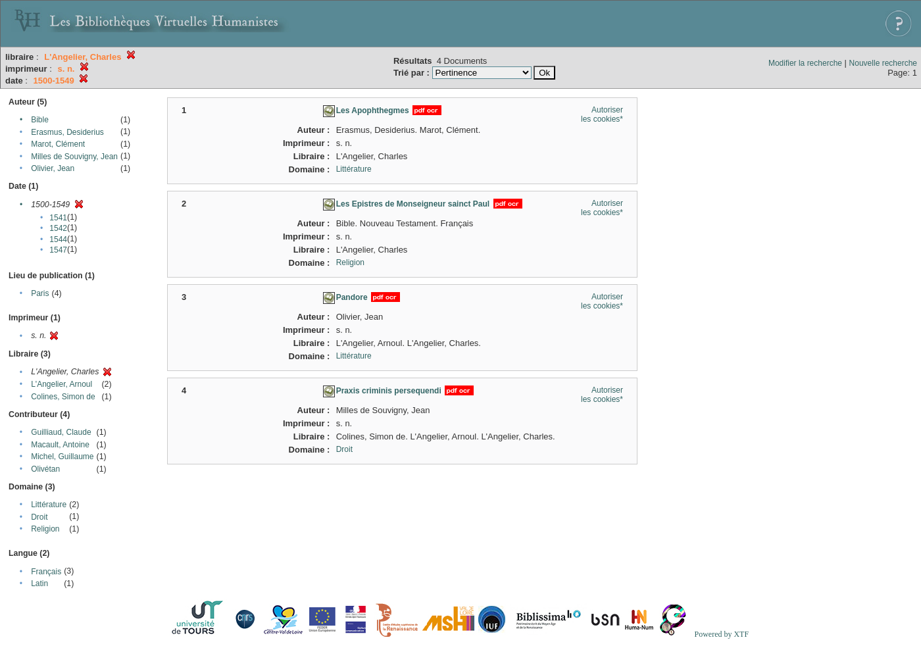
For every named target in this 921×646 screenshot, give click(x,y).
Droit (39, 517)
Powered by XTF (721, 634)
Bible (40, 119)
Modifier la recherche (805, 63)
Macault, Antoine (60, 444)
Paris (40, 293)
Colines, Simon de (63, 396)
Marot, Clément (58, 144)
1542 (58, 228)
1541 (58, 217)
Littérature (48, 504)
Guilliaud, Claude (61, 432)
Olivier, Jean (52, 168)
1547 (58, 250)
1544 (58, 239)
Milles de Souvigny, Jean (74, 156)
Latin (39, 583)
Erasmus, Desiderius (67, 132)
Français (46, 571)
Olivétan (45, 469)
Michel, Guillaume (62, 456)
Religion (45, 529)
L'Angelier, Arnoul (61, 384)
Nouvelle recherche (883, 63)
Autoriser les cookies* (602, 114)
